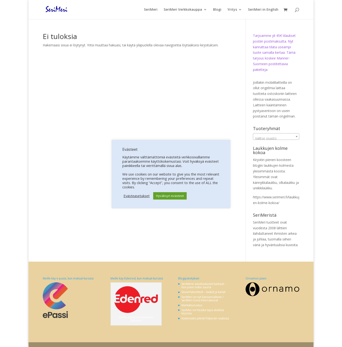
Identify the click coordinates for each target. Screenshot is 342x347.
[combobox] (276, 136)
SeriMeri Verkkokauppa (183, 10)
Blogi (217, 10)
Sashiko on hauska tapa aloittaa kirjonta (202, 311)
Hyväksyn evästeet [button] (170, 196)
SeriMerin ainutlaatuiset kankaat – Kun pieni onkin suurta (203, 285)
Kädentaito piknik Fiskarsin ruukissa (205, 318)
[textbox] (276, 138)
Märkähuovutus (191, 305)
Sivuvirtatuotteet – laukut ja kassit (203, 292)
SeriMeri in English (263, 10)
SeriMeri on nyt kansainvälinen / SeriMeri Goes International (202, 298)
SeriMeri (150, 10)
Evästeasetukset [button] (137, 196)
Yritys (232, 10)
